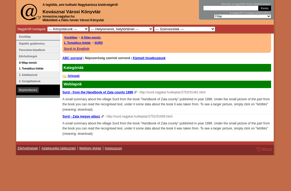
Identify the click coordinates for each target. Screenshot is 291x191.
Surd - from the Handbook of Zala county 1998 (97, 92)
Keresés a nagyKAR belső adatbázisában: (246, 4)
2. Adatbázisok (28, 74)
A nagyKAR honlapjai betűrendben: (250, 12)
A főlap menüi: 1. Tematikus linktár (31, 65)
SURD (98, 42)
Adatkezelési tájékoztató (58, 148)
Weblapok (73, 84)
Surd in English (76, 49)
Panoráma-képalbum (32, 50)
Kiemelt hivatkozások (149, 58)
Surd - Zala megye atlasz (81, 116)
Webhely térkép (90, 148)
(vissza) (74, 76)
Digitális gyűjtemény (32, 43)
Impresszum (113, 148)
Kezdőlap (70, 37)
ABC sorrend (72, 58)
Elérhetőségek (28, 56)
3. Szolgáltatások (30, 81)
